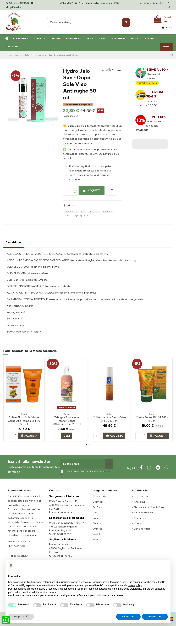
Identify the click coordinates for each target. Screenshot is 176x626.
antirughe (107, 211)
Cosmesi (98, 501)
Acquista (92, 190)
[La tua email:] (82, 464)
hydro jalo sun (82, 215)
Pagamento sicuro (144, 512)
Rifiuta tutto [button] (128, 616)
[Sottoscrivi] (109, 464)
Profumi (97, 507)
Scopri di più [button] (21, 616)
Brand (96, 539)
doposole (94, 211)
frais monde (71, 211)
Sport (96, 518)
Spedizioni (140, 518)
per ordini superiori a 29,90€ (90, 2)
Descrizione (13, 242)
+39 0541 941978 (147, 82)
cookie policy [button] (134, 585)
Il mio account (142, 496)
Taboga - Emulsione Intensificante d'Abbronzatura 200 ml (66, 421)
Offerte (97, 528)
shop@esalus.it (19, 555)
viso (83, 211)
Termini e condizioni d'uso (149, 507)
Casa (95, 512)
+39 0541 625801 (62, 534)
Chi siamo (146, 2)
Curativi (97, 523)
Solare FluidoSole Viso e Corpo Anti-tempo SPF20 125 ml (24, 421)
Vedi (67, 435)
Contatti (158, 2)
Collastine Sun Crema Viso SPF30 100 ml (109, 419)
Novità (96, 534)
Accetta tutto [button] (154, 616)
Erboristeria (99, 496)
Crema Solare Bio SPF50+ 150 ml (152, 419)
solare (68, 215)
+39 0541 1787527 (63, 555)
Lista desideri (142, 528)
